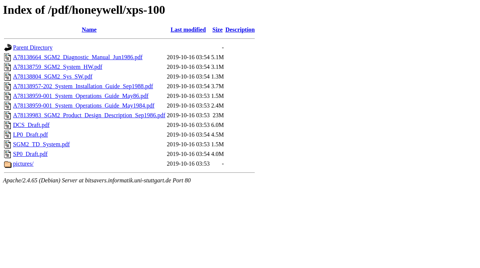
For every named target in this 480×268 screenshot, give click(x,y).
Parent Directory (32, 47)
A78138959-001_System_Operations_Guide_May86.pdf (80, 96)
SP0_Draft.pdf (30, 154)
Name (89, 29)
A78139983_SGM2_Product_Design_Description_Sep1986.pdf (89, 115)
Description (240, 29)
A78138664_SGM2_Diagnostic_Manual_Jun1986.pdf (78, 57)
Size (217, 29)
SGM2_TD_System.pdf (41, 144)
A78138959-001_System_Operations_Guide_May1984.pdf (83, 105)
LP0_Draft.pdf (30, 134)
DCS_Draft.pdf (31, 125)
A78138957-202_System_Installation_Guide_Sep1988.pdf (83, 86)
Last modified (188, 29)
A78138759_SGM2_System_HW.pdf (57, 67)
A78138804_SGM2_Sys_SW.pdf (52, 76)
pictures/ (23, 163)
